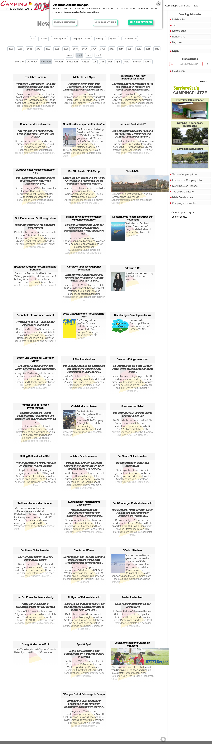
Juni (102, 62)
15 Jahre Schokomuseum (84, 456)
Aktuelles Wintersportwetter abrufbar (84, 124)
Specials (114, 38)
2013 (130, 49)
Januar (148, 62)
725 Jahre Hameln (35, 77)
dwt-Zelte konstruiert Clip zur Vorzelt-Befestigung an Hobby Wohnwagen (35, 651)
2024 (29, 49)
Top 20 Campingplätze (184, 174)
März (126, 62)
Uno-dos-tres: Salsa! (132, 406)
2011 (148, 49)
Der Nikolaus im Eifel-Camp (84, 171)
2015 (112, 49)
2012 (139, 49)
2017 (93, 49)
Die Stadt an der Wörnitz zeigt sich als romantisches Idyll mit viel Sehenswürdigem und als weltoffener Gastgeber (132, 189)
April (118, 62)
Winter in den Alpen (84, 77)
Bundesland (178, 36)
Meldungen (178, 71)
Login (197, 5)
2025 (20, 49)
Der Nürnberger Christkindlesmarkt (133, 503)
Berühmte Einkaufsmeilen (132, 456)
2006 (98, 55)
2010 (157, 49)
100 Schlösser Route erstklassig (35, 597)
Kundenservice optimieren (35, 124)
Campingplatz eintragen (178, 5)
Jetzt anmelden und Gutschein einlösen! (132, 644)
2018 (84, 49)
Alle (33, 38)
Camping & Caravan (81, 38)
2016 (102, 49)
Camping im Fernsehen (184, 203)
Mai (110, 62)
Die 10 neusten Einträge (185, 186)
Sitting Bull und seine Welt (35, 456)
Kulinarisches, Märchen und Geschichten (84, 503)
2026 (11, 49)
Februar (137, 62)
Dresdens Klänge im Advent (132, 359)
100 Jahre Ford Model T (132, 124)
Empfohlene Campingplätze (187, 180)
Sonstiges (100, 38)
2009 (69, 55)
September (72, 62)
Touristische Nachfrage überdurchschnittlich (132, 77)
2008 (79, 55)
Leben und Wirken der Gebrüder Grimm (35, 359)
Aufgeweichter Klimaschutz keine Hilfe (35, 171)
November (46, 62)
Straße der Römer (84, 550)
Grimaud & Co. (133, 268)
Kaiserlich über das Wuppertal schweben (84, 268)
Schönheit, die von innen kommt (35, 315)
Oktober (59, 62)
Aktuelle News (130, 38)
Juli (94, 62)
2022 (48, 49)
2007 (88, 55)
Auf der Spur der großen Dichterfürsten (35, 406)
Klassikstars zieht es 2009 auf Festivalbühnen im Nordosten (132, 279)
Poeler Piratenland (132, 597)
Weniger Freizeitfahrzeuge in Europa (84, 694)
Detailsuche (178, 19)
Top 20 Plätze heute (183, 191)
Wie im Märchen (132, 550)
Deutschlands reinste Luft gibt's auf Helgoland (132, 218)
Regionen (177, 42)
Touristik (43, 38)
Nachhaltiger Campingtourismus (132, 315)
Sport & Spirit (84, 644)
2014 (121, 49)
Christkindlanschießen (84, 406)
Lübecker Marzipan (84, 359)
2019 (75, 49)
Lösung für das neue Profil (35, 644)
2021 (57, 49)
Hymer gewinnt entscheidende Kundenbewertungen (84, 218)
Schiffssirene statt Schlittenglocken (35, 218)
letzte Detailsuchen (182, 197)
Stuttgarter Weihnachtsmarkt (84, 597)
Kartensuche (179, 31)
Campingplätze (59, 38)
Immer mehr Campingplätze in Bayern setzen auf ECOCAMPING (130, 326)
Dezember (32, 62)
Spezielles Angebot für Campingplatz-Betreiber (35, 268)
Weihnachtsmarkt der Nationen (35, 503)
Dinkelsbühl (132, 171)
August (85, 62)
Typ (174, 25)
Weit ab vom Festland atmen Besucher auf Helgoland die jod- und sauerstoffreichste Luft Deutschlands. (131, 229)
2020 (66, 49)
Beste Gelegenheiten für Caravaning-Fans (84, 315)
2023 (39, 49)
